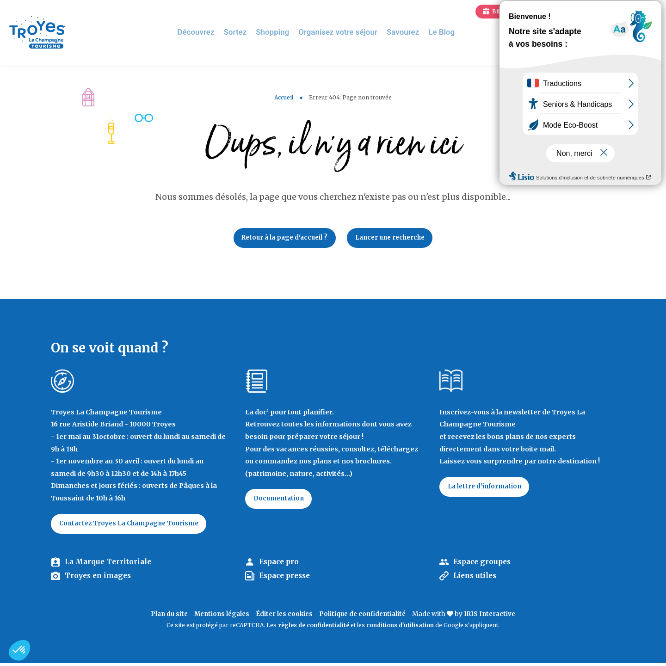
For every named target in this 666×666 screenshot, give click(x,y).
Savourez (406, 32)
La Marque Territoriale (110, 564)
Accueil (283, 97)
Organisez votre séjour (344, 32)
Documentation (281, 501)
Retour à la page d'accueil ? (281, 238)
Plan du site (163, 617)
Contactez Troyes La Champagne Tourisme (133, 526)
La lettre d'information (487, 489)
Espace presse (287, 579)
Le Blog (443, 32)
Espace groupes (484, 564)
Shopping (281, 32)
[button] (19, 650)
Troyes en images (100, 579)
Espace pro (280, 564)
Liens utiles (476, 579)
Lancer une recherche (393, 238)
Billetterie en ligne (517, 11)
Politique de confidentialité (365, 617)
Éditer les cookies (283, 617)
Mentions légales (219, 617)
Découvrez (207, 32)
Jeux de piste (589, 11)
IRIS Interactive (495, 617)
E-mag (645, 11)
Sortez (245, 32)
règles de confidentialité (313, 628)
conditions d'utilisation (400, 628)
